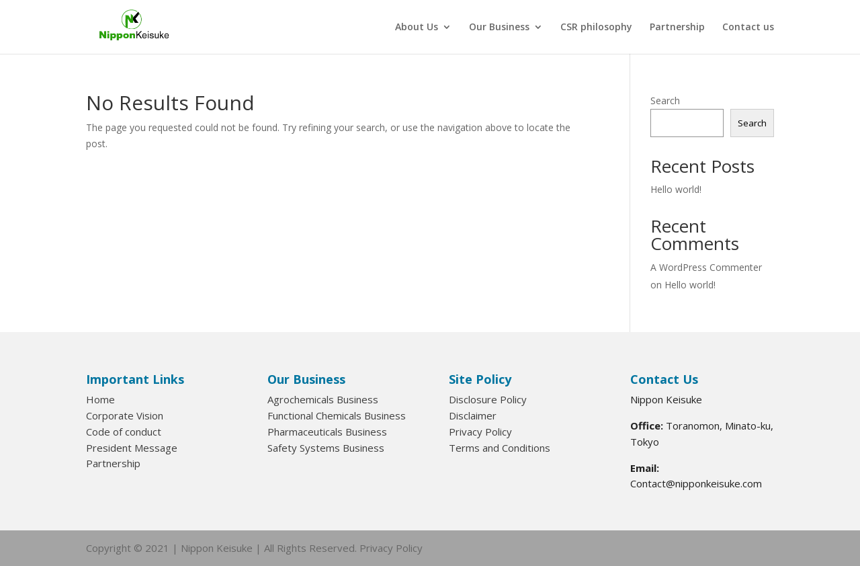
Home (100, 399)
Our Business (499, 27)
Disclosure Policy (488, 399)
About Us (416, 27)
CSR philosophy (596, 27)
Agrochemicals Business (322, 399)
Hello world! (675, 189)
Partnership (677, 27)
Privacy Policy (480, 431)
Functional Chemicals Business (336, 415)
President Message (131, 447)
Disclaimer (473, 415)
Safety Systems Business (325, 447)
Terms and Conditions (499, 447)
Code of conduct (123, 431)
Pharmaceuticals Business (327, 431)
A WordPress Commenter (706, 267)
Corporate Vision (124, 415)
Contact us (748, 27)
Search (665, 100)
